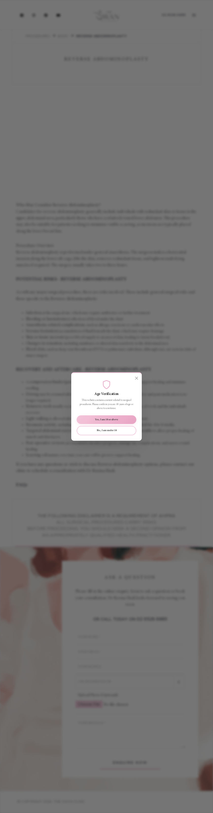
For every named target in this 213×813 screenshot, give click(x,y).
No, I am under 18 (107, 430)
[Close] (136, 378)
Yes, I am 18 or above (106, 419)
